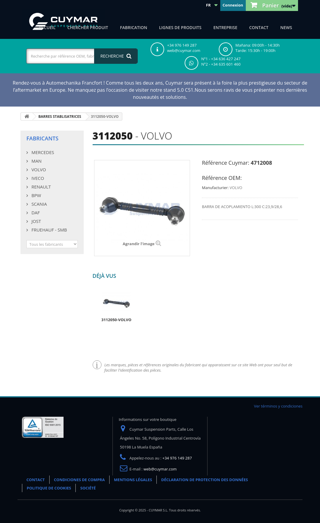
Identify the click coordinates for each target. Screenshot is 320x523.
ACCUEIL (47, 27)
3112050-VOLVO (117, 319)
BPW (35, 195)
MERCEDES (42, 152)
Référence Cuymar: (225, 162)
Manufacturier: (215, 187)
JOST (35, 221)
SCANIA (38, 204)
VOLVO (38, 169)
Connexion (233, 5)
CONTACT (258, 27)
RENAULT (40, 187)
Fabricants (42, 138)
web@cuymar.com (160, 469)
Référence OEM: (222, 177)
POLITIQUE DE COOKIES (49, 488)
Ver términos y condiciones (278, 406)
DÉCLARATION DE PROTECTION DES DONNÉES (204, 479)
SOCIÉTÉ (88, 488)
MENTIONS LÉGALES (133, 479)
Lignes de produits (180, 27)
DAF (35, 212)
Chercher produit (87, 27)
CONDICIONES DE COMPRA (79, 479)
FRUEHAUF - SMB (48, 230)
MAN (36, 161)
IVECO (37, 178)
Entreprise (225, 27)
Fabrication (133, 27)
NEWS (286, 27)
